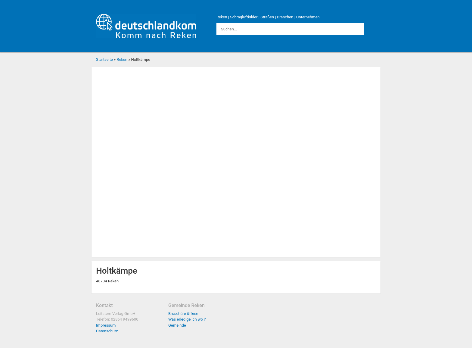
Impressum (106, 325)
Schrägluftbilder (244, 17)
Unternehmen (308, 17)
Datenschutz (107, 331)
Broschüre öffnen (183, 313)
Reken (221, 17)
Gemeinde (177, 325)
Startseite (104, 59)
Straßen (267, 17)
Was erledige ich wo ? (187, 319)
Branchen (285, 17)
